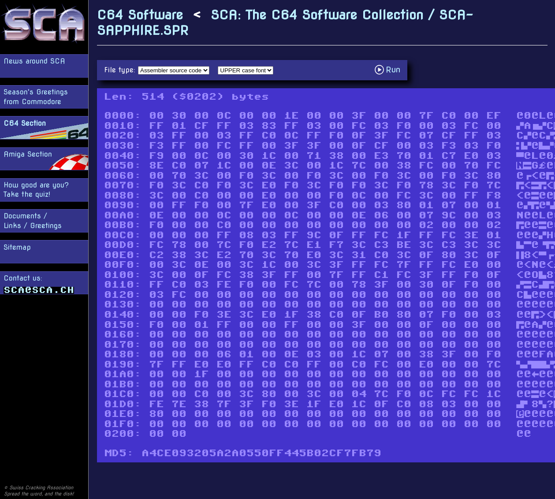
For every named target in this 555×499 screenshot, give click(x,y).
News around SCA (34, 61)
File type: (121, 70)
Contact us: (39, 284)
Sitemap (17, 247)
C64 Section (25, 123)
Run (390, 69)
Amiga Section (28, 154)
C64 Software (140, 15)
